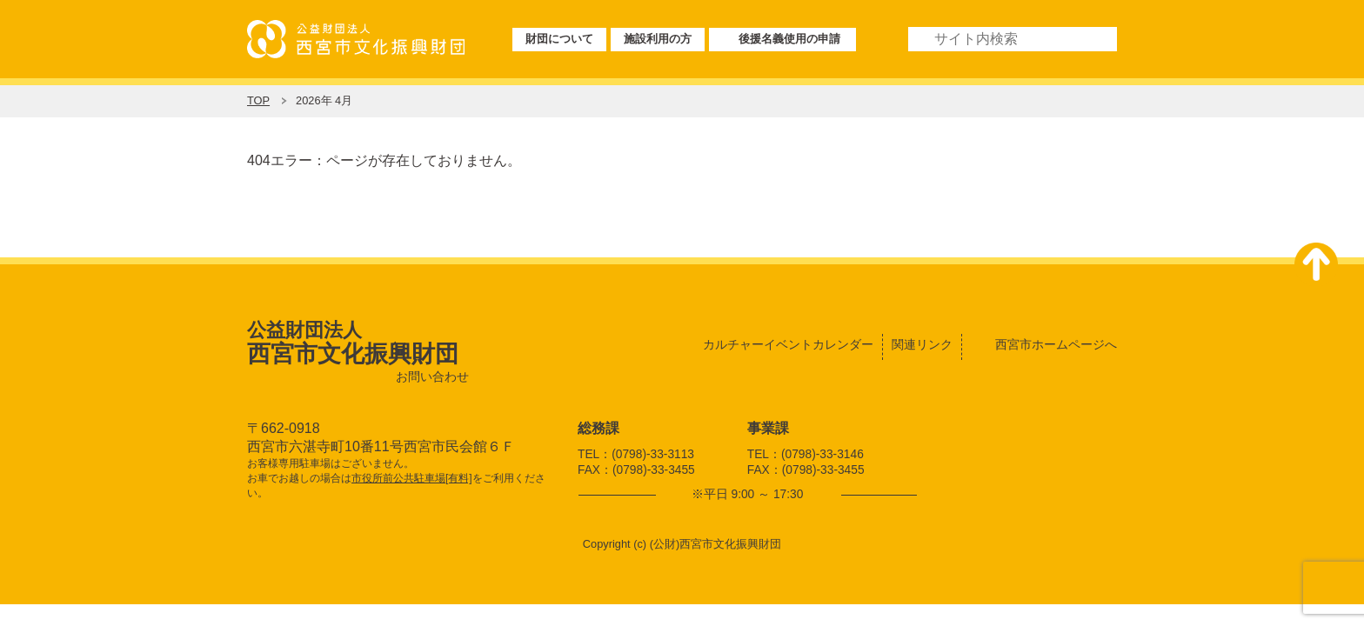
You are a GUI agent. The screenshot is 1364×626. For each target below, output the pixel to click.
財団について (559, 38)
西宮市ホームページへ (1056, 344)
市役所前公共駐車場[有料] (411, 478)
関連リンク (922, 344)
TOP (258, 100)
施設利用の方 (658, 38)
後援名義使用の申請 (789, 38)
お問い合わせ (432, 376)
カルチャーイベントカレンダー (788, 344)
